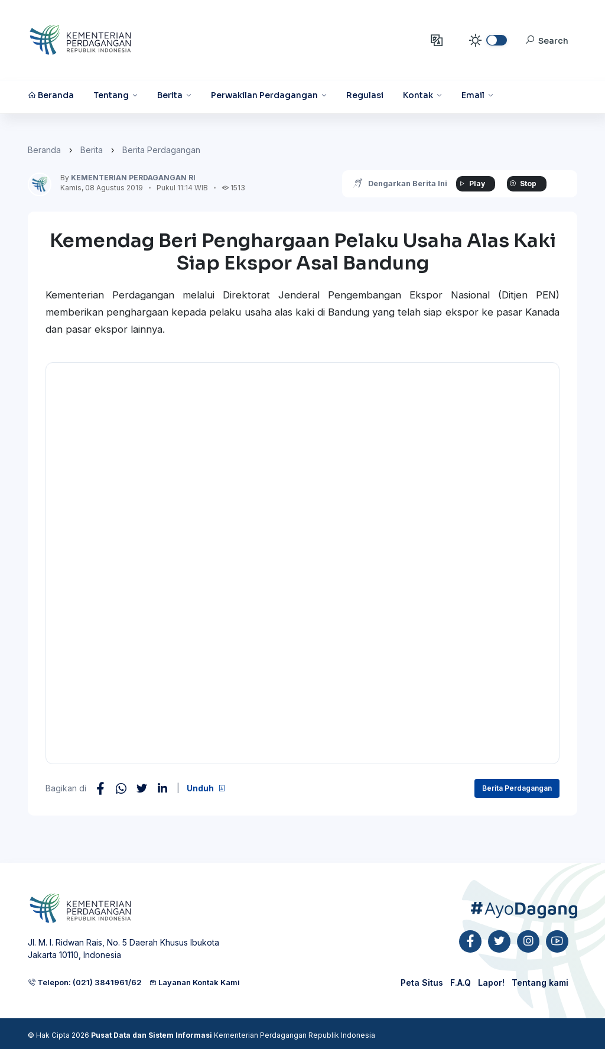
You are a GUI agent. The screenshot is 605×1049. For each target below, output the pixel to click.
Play (468, 183)
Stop (520, 183)
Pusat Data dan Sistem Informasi (151, 1035)
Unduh (206, 788)
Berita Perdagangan (161, 150)
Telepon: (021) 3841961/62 (85, 982)
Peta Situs (422, 982)
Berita (91, 150)
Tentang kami (540, 982)
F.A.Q (460, 982)
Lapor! (491, 982)
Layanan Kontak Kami (194, 982)
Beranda (44, 150)
